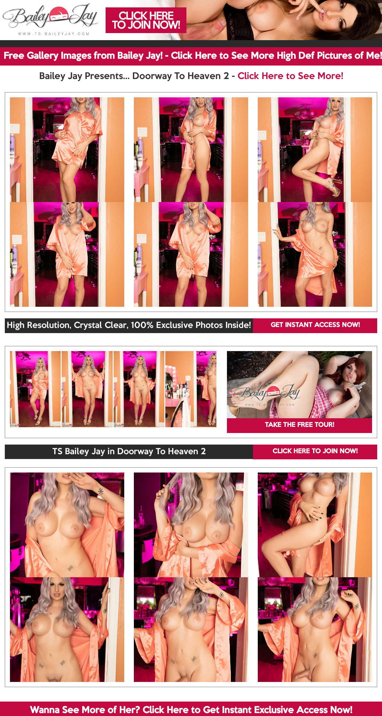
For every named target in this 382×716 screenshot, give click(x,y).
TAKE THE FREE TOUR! (299, 425)
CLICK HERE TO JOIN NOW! (315, 452)
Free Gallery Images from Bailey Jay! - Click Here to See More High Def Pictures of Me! (193, 56)
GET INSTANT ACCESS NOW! (315, 325)
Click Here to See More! (290, 76)
